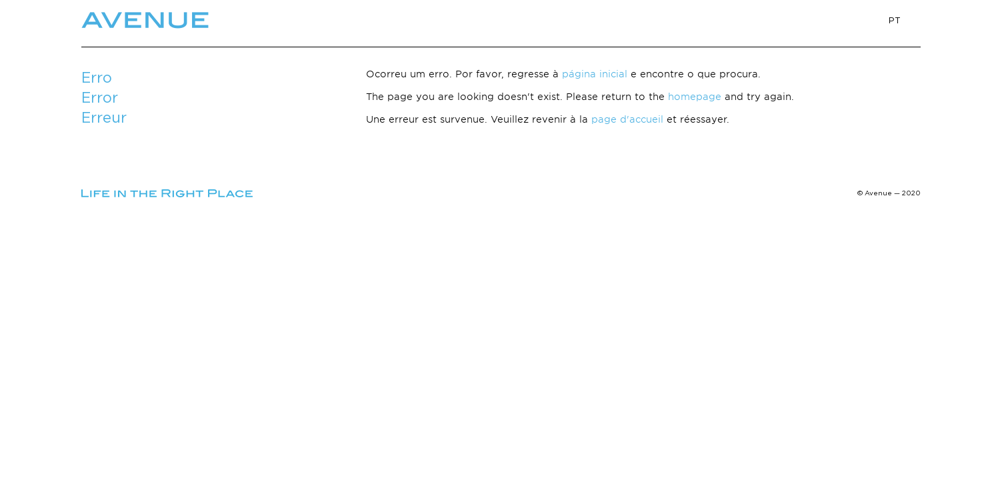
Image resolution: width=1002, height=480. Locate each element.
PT (895, 20)
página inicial (594, 73)
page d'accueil (627, 119)
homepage (694, 96)
